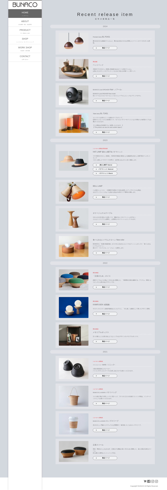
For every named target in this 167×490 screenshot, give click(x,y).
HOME (25, 14)
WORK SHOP (25, 49)
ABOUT (25, 22)
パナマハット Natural (105, 169)
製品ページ (106, 48)
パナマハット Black (106, 173)
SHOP (25, 40)
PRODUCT (25, 31)
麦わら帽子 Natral (106, 165)
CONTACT (25, 57)
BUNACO (141, 486)
